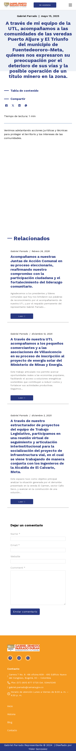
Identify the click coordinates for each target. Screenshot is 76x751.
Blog (9, 722)
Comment (18, 567)
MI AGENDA (45, 5)
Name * (15, 533)
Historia (11, 714)
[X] (13, 105)
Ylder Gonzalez (38, 749)
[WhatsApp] (25, 105)
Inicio (10, 706)
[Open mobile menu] (70, 5)
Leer (21, 316)
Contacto (12, 730)
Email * (15, 545)
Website (15, 556)
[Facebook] (6, 105)
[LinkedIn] (19, 105)
